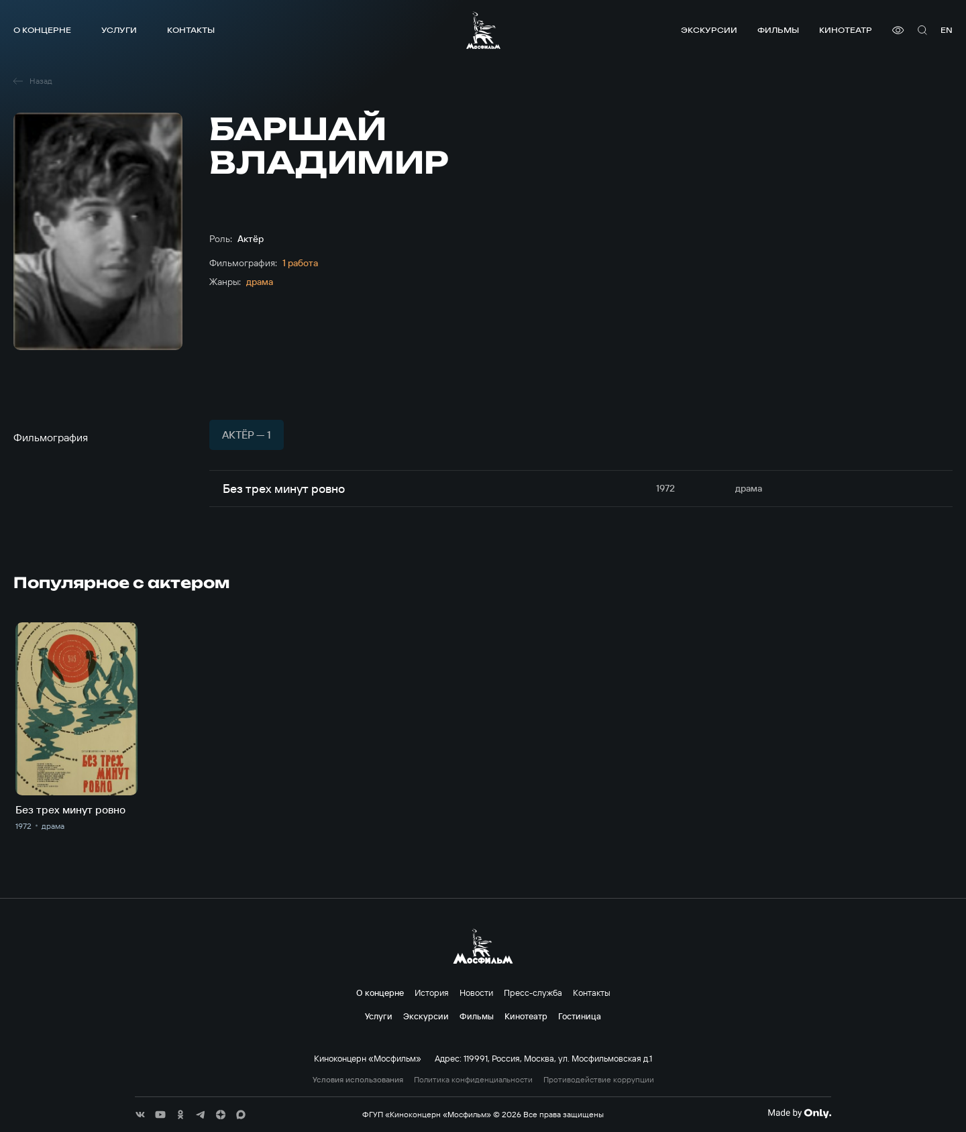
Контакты (191, 30)
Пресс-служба (533, 992)
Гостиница (579, 1016)
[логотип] (483, 30)
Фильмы (778, 30)
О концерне (42, 30)
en (947, 30)
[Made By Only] (799, 1113)
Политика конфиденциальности (473, 1079)
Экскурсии (709, 30)
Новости (476, 992)
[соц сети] (140, 1114)
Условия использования (358, 1079)
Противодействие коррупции (598, 1079)
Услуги (119, 30)
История (432, 992)
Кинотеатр (845, 30)
